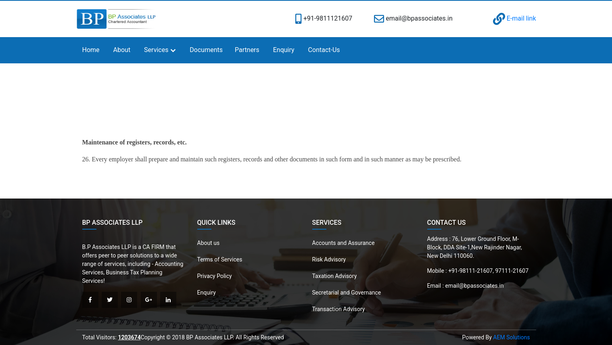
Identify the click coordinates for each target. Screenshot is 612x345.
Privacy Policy (214, 276)
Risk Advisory (329, 259)
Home (91, 50)
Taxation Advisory (334, 276)
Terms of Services (219, 259)
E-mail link (514, 18)
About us (208, 243)
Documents (206, 50)
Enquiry (284, 50)
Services (156, 50)
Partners (247, 50)
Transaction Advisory (338, 309)
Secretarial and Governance (346, 292)
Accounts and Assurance (343, 243)
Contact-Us (324, 50)
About (122, 50)
